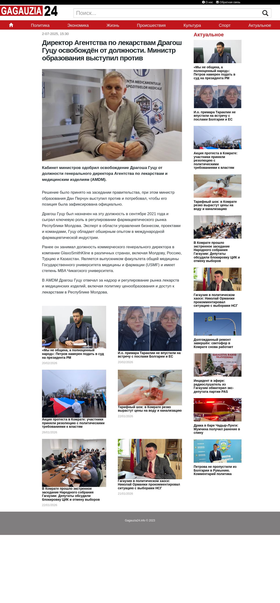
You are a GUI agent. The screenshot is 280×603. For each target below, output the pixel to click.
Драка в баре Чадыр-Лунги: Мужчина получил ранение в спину (217, 429)
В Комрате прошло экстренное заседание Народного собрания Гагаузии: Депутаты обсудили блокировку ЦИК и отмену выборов (71, 494)
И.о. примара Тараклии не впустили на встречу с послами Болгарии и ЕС (149, 354)
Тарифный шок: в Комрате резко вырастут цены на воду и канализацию (150, 409)
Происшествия (151, 25)
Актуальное (259, 25)
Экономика (78, 25)
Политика (40, 25)
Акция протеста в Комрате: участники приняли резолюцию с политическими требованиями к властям (73, 422)
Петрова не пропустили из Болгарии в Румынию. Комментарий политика (215, 470)
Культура (192, 25)
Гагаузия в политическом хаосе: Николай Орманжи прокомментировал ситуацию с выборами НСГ (149, 484)
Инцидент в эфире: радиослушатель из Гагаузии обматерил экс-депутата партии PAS (214, 386)
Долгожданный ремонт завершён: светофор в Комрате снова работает (213, 343)
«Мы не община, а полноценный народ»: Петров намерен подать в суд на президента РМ (73, 353)
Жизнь (113, 25)
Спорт (225, 25)
